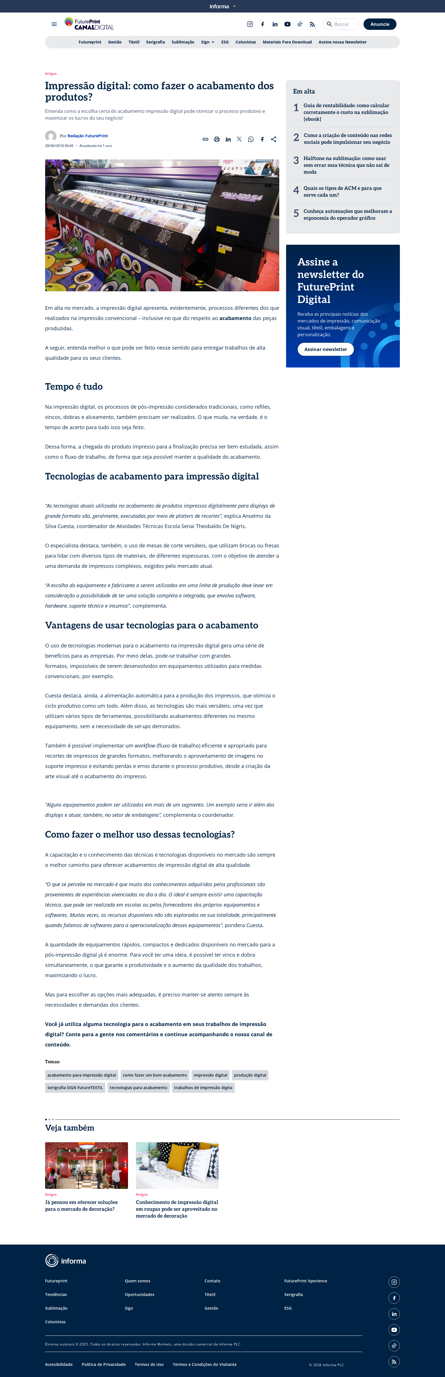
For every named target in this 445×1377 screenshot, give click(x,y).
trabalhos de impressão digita (203, 1087)
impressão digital (210, 1075)
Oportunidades (139, 1294)
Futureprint (90, 42)
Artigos (51, 73)
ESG (225, 42)
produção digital (250, 1075)
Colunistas (246, 42)
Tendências (56, 1294)
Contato (213, 1280)
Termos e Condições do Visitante (205, 1364)
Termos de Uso (149, 1364)
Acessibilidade (59, 1364)
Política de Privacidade (104, 1364)
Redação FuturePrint (88, 135)
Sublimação (183, 42)
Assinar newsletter (326, 356)
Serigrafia (155, 42)
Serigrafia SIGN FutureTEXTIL (75, 1087)
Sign (205, 42)
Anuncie (380, 24)
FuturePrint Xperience (305, 1280)
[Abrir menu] (54, 24)
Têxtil (134, 42)
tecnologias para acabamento (138, 1087)
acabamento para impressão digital (81, 1075)
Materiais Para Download (287, 42)
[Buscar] (329, 24)
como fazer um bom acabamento (155, 1075)
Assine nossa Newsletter (343, 42)
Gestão (115, 42)
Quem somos (137, 1280)
